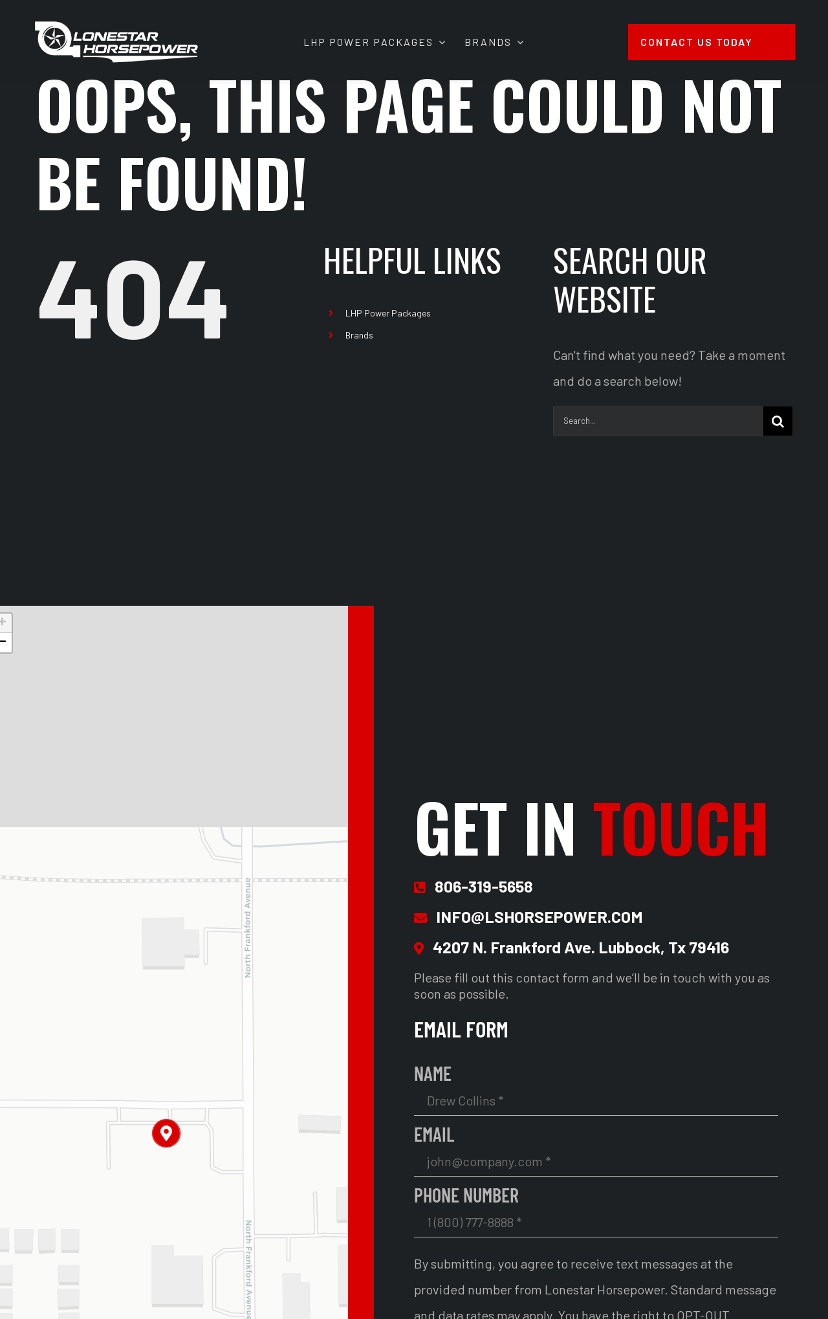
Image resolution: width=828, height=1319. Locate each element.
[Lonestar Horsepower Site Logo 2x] (116, 26)
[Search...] (658, 421)
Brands (359, 334)
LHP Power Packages (388, 312)
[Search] (777, 421)
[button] (166, 1133)
